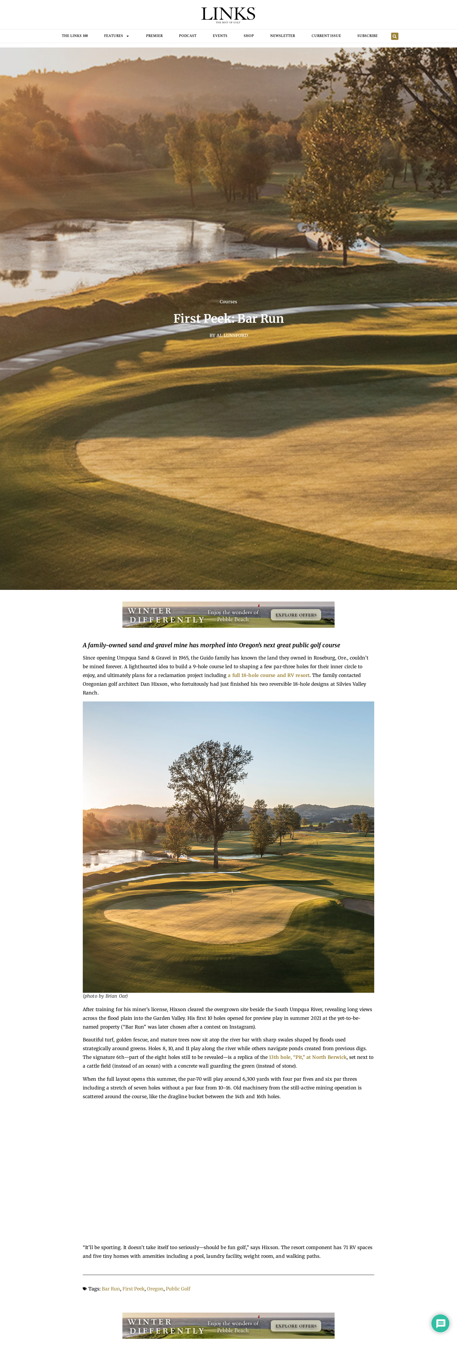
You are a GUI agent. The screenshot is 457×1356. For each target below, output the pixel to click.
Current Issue (326, 36)
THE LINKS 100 (75, 36)
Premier (154, 36)
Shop (249, 36)
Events (220, 36)
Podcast (187, 36)
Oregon (155, 1289)
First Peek (133, 1289)
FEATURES (116, 36)
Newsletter (282, 36)
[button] (394, 36)
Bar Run (111, 1289)
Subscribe (367, 36)
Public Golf (178, 1289)
